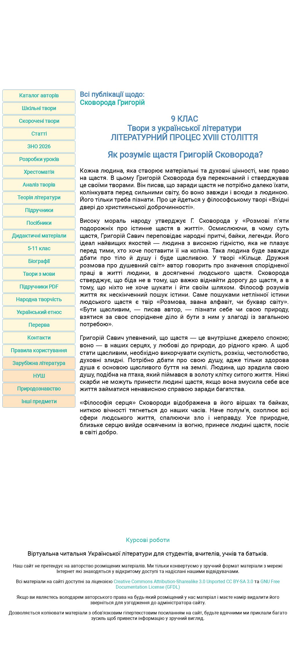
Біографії (39, 261)
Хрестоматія (39, 172)
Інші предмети (39, 401)
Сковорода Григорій (112, 102)
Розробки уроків (39, 159)
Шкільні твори (39, 108)
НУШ (39, 376)
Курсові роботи (148, 539)
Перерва (39, 325)
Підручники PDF (38, 287)
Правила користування (39, 350)
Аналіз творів (39, 185)
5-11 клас (39, 248)
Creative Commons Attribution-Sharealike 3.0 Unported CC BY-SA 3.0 (183, 581)
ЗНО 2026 (38, 146)
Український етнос (39, 312)
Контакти (38, 338)
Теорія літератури (38, 197)
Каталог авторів (39, 95)
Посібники (38, 223)
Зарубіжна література (38, 363)
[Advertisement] (148, 42)
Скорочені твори (39, 121)
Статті (39, 134)
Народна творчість (39, 299)
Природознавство (39, 389)
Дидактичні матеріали (39, 236)
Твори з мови (39, 274)
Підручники (39, 210)
